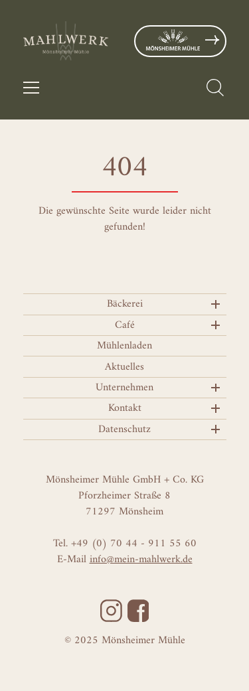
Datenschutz (124, 429)
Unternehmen (124, 387)
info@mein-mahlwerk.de (141, 559)
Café (125, 325)
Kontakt (124, 408)
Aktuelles (124, 367)
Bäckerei (125, 304)
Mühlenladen (124, 346)
